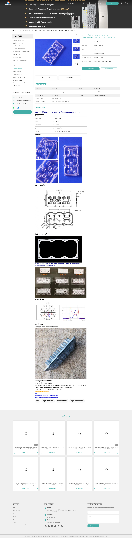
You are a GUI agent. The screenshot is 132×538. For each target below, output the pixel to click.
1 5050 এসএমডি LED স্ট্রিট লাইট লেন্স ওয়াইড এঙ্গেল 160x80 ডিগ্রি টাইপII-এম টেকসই (52, 484)
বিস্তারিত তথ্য (46, 78)
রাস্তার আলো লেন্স (62, 401)
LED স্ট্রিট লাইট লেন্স (25, 30)
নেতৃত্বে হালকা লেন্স (48, 401)
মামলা (14, 522)
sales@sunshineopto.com (53, 522)
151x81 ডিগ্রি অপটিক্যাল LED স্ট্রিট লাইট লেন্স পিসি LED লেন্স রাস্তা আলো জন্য (52, 448)
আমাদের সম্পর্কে (71, 3)
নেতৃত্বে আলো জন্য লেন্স (77, 401)
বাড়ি (64, 3)
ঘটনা (90, 3)
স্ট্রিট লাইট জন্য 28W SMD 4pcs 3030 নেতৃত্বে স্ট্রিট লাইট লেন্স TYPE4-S (79, 448)
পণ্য (79, 3)
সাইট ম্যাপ (35, 536)
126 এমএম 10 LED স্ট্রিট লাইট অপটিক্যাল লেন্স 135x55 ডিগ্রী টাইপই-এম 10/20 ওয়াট (79, 484)
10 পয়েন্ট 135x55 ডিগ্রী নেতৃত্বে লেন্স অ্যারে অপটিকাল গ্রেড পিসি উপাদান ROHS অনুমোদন (25, 484)
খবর (14, 519)
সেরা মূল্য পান (91, 68)
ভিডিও (85, 3)
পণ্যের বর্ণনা (69, 78)
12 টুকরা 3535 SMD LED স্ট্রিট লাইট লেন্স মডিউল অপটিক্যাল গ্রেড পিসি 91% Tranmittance (106, 484)
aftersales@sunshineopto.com (23, 100)
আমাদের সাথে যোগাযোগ (98, 3)
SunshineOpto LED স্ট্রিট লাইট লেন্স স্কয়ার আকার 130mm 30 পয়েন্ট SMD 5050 (106, 448)
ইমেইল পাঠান (93, 526)
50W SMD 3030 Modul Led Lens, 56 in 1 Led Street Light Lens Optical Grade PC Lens (26, 448)
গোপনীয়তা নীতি (28, 536)
